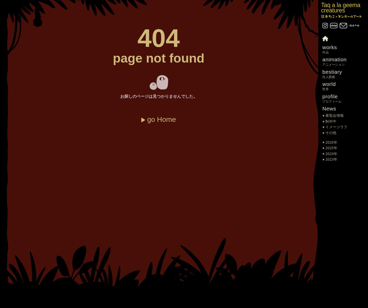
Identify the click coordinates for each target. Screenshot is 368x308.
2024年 (331, 154)
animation (345, 61)
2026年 (331, 142)
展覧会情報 (334, 116)
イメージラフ (336, 127)
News (329, 108)
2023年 (331, 159)
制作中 (330, 121)
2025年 (331, 148)
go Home (161, 119)
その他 (330, 133)
